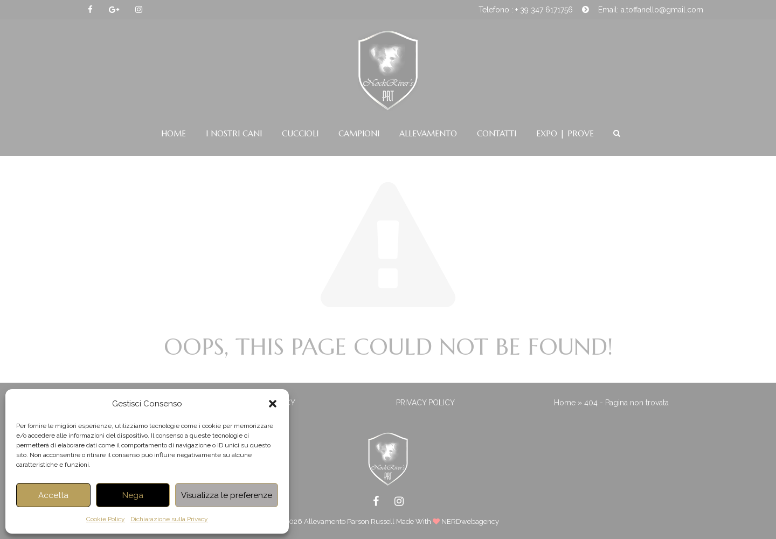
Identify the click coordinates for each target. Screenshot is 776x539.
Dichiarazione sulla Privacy (169, 519)
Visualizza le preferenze (226, 495)
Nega (132, 495)
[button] (272, 403)
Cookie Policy (105, 519)
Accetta (53, 495)
